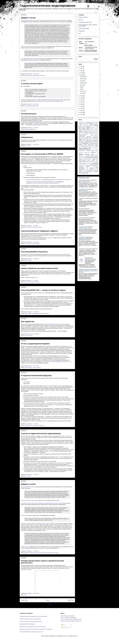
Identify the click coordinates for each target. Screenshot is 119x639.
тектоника (81, 166)
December (82, 76)
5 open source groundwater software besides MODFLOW (33, 46)
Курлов (80, 145)
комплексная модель (93, 144)
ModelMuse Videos (25, 546)
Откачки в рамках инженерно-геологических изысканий (86, 227)
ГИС (32, 227)
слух (94, 161)
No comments (36, 73)
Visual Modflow (86, 128)
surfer (93, 127)
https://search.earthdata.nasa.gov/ (33, 179)
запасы (84, 140)
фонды (87, 169)
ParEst (87, 125)
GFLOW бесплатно (28, 114)
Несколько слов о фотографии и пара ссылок (71, 621)
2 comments (35, 127)
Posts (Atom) (50, 604)
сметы (29, 476)
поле (84, 157)
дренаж (96, 138)
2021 (81, 74)
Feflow (94, 122)
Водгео (91, 131)
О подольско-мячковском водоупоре (36, 375)
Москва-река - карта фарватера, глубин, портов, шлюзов (33, 626)
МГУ (94, 145)
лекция (86, 145)
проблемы (81, 158)
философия (81, 169)
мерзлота (80, 147)
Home (47, 600)
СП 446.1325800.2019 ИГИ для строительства (54, 324)
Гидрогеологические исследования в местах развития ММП (88, 181)
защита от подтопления (92, 140)
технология (81, 167)
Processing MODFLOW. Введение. (87, 217)
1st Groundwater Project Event (27, 486)
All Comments (65, 627)
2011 (81, 114)
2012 (81, 112)
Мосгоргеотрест (82, 150)
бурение (91, 129)
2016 (81, 104)
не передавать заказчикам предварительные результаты (56, 361)
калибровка (85, 143)
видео (41, 552)
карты (92, 143)
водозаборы (95, 131)
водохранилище (95, 132)
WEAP (92, 128)
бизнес (25, 105)
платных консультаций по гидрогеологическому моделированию (48, 101)
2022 (81, 72)
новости (93, 152)
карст (89, 143)
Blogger (75, 635)
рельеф (35, 227)
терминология (95, 166)
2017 (81, 102)
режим (89, 160)
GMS (97, 122)
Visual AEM (36, 123)
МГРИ (92, 145)
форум (96, 169)
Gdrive (36, 277)
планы (80, 157)
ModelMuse (26, 552)
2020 (81, 95)
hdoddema (65, 635)
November (82, 78)
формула (38, 243)
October (82, 80)
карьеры (96, 143)
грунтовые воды (87, 138)
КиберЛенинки (56, 140)
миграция (85, 147)
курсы (45, 552)
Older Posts (71, 600)
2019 (81, 98)
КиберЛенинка (27, 137)
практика (37, 425)
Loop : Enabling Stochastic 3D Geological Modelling (32, 58)
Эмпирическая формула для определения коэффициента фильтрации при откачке (86, 238)
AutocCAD (81, 122)
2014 (81, 108)
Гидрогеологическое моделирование (48, 5)
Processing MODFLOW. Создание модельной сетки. (31, 631)
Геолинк (86, 133)
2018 (81, 100)
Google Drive (50, 237)
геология (91, 133)
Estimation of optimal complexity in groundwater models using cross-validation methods (40, 523)
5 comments (35, 225)
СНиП (31, 335)
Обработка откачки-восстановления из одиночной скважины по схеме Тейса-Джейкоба (88, 271)
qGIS (25, 227)
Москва (88, 150)
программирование (88, 158)
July (81, 87)
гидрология (89, 136)
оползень (84, 156)
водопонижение (87, 132)
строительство (82, 165)
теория (87, 166)
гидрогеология (82, 135)
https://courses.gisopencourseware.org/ (29, 500)
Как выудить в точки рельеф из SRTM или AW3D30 (42, 154)
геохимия (96, 133)
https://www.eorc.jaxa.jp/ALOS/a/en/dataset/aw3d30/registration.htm (45, 183)
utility (28, 243)
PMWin (25, 260)
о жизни (34, 367)
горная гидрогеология (87, 137)
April (81, 89)
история (80, 143)
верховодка (96, 129)
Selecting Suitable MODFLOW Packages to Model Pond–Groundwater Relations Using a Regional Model (44, 20)
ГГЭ (82, 133)
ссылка (43, 75)
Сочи (88, 163)
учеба (96, 167)
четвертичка (89, 170)
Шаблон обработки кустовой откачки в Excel (39, 268)
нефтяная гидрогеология (84, 152)
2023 (81, 70)
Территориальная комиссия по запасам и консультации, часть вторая (36, 629)
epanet (85, 122)
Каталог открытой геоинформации (68, 617)
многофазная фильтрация (93, 147)
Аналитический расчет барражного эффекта (39, 231)
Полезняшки (82, 31)
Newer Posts (24, 600)
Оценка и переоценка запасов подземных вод (30, 618)
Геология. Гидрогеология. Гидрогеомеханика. (71, 619)
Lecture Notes (24, 515)
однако (80, 156)
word (97, 128)
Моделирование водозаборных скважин (90, 258)
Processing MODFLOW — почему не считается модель (43, 290)
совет (47, 313)
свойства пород (89, 161)
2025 (81, 66)
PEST (91, 125)
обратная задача (51, 552)
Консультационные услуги (85, 22)
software (30, 75)
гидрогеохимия (82, 136)
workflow (29, 227)
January (82, 93)
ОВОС (97, 154)
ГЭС (93, 138)
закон (25, 335)
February (82, 91)
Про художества (27, 321)
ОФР (32, 282)
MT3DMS (80, 125)
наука (92, 150)
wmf (94, 128)
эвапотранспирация (87, 171)
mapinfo (80, 123)
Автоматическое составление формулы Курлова (86, 190)
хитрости (40, 227)
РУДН (97, 160)
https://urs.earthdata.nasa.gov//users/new (62, 179)
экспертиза (41, 425)
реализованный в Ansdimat (35, 236)
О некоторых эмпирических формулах (88, 248)
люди (89, 145)
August (81, 85)
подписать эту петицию (26, 569)
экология (96, 171)
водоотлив (81, 132)
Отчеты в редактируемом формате (35, 344)
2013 (81, 110)
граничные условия (37, 75)
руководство (43, 313)
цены (85, 170)
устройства (91, 167)
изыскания (81, 141)
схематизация (94, 165)
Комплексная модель (84, 28)
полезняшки (32, 243)
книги (25, 145)
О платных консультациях (32, 83)
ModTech (96, 123)
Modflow (26, 75)
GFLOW (64, 116)
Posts (63, 625)
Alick (86, 43)
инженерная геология (29, 425)
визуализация (86, 131)
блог (88, 129)
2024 (81, 68)
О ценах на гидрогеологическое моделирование (41, 433)
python (35, 552)
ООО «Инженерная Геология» (67, 615)
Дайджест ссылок (28, 18)
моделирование (31, 105)
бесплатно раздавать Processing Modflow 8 (59, 254)
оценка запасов (94, 156)
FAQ (80, 33)
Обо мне (81, 19)
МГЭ (97, 145)
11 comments (36, 474)
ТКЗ (87, 167)
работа (84, 160)
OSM (84, 125)
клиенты (81, 144)
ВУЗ (79, 133)
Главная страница (83, 17)
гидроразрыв (95, 136)
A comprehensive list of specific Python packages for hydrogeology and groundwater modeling (41, 503)
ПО (82, 157)
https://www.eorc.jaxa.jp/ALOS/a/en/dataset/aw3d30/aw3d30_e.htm (41, 181)
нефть (96, 150)
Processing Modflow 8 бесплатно (34, 252)
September (82, 82)
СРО (90, 163)
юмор (37, 105)
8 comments (35, 423)
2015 (81, 106)
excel (25, 243)
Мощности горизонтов (84, 208)
